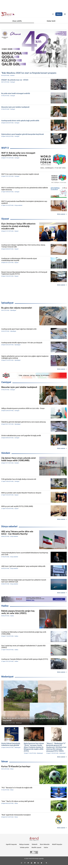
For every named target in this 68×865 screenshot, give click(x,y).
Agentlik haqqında (11, 844)
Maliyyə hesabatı (24, 844)
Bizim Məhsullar (44, 844)
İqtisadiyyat (7, 302)
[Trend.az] (7, 14)
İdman (4, 761)
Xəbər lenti (51, 21)
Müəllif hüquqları (57, 844)
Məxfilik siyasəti (36, 847)
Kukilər (46, 847)
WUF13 (5, 148)
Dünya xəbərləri (9, 526)
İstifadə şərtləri (24, 847)
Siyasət (5, 218)
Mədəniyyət (7, 676)
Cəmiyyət (6, 382)
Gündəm (5, 453)
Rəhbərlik (34, 844)
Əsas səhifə (17, 21)
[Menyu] (65, 14)
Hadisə (4, 605)
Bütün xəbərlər (61, 214)
